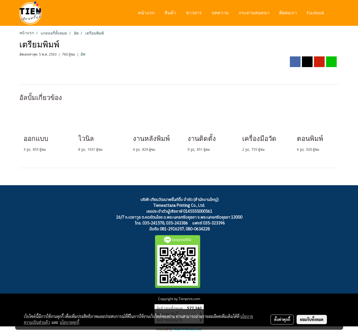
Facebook (315, 12)
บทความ (220, 12)
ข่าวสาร (194, 12)
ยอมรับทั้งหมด (312, 319)
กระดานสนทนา (254, 12)
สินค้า (170, 12)
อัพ (82, 54)
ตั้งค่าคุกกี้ (282, 319)
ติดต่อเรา (288, 12)
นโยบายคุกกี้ (69, 322)
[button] (334, 13)
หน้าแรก (146, 12)
